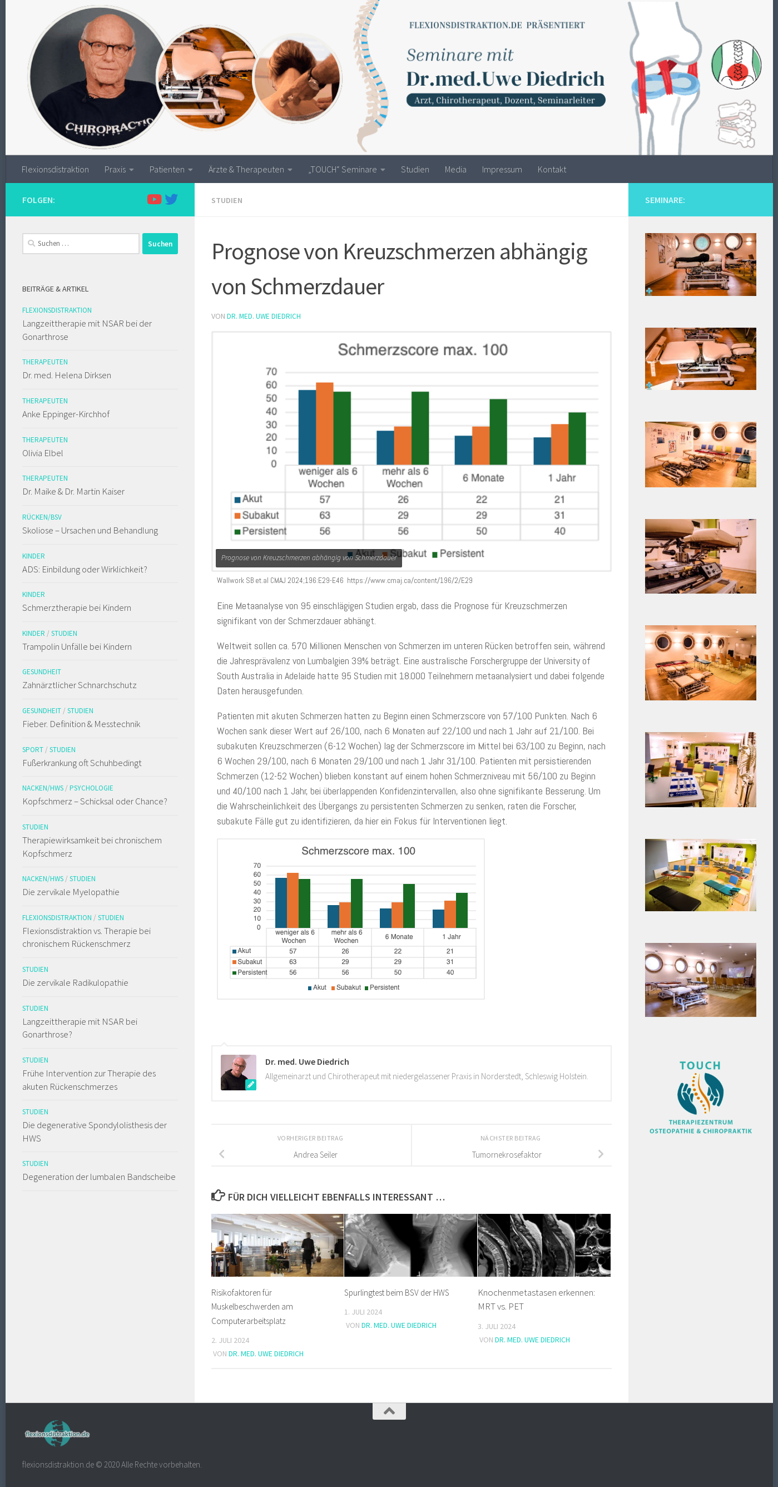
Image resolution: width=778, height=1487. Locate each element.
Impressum (502, 169)
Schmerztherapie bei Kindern (76, 607)
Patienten (167, 169)
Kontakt (552, 169)
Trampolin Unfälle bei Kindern (77, 646)
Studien (415, 169)
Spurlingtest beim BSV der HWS (403, 1291)
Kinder (33, 556)
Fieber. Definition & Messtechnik (81, 724)
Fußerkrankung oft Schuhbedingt (82, 763)
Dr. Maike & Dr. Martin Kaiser (73, 491)
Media (456, 169)
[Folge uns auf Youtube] (153, 199)
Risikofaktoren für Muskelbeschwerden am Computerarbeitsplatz (257, 1305)
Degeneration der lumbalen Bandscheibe (99, 1176)
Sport (32, 749)
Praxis (115, 169)
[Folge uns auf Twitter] (171, 199)
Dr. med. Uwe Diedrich (264, 315)
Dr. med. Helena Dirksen (66, 375)
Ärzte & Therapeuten (246, 169)
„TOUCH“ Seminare (342, 169)
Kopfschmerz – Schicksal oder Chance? (94, 801)
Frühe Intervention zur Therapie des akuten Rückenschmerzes (89, 1080)
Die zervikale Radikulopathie (75, 982)
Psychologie (91, 788)
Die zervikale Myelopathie (71, 892)
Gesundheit (41, 671)
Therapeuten (45, 362)
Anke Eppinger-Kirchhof (66, 414)
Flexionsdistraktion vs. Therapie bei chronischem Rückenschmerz (86, 937)
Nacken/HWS (42, 788)
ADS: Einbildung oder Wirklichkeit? (84, 569)
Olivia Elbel (42, 453)
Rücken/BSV (42, 517)
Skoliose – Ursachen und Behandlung (90, 530)
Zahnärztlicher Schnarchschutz (79, 685)
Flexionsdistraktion (55, 169)
